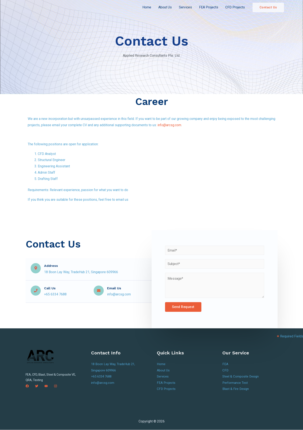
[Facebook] (27, 386)
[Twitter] (36, 386)
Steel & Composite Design (241, 377)
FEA (225, 364)
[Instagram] (55, 386)
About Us (166, 7)
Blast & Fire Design (236, 389)
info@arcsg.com (169, 125)
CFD (225, 370)
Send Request (183, 307)
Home (148, 7)
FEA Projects (209, 7)
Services (186, 7)
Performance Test (235, 383)
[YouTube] (46, 386)
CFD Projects (235, 7)
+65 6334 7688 (102, 377)
